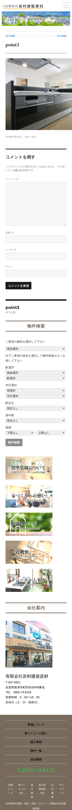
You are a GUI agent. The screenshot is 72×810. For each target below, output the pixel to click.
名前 (10, 232)
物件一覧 (36, 750)
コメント (12, 178)
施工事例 (36, 742)
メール (11, 249)
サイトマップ (61, 789)
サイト (9, 266)
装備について (36, 724)
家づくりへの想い (36, 733)
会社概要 (36, 759)
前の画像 (10, 35)
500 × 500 (30, 136)
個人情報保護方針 (42, 789)
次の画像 (61, 35)
